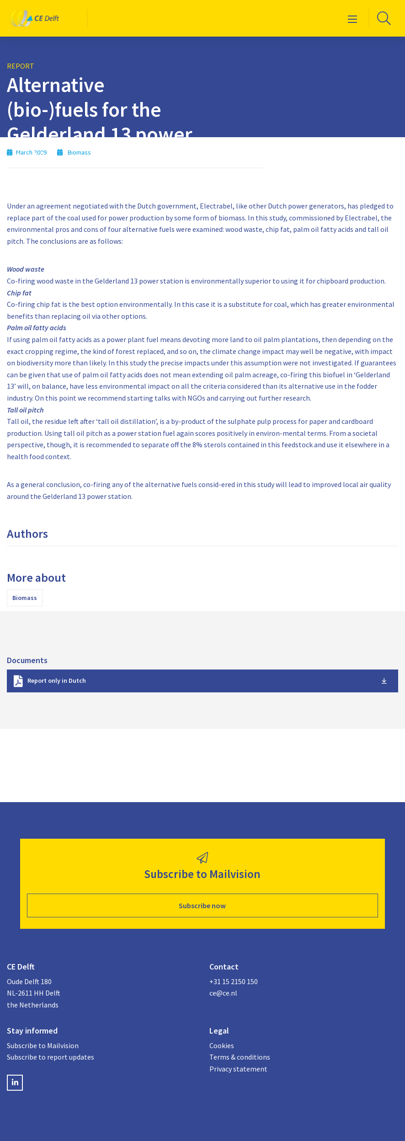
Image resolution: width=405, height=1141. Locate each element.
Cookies (221, 1045)
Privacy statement (238, 1068)
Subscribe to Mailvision (43, 1045)
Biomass (24, 598)
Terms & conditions (239, 1056)
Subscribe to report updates (50, 1056)
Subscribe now (202, 905)
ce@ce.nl (223, 992)
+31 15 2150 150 (233, 981)
